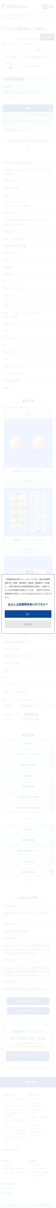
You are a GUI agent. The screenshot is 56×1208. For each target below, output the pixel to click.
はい (28, 614)
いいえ (28, 624)
